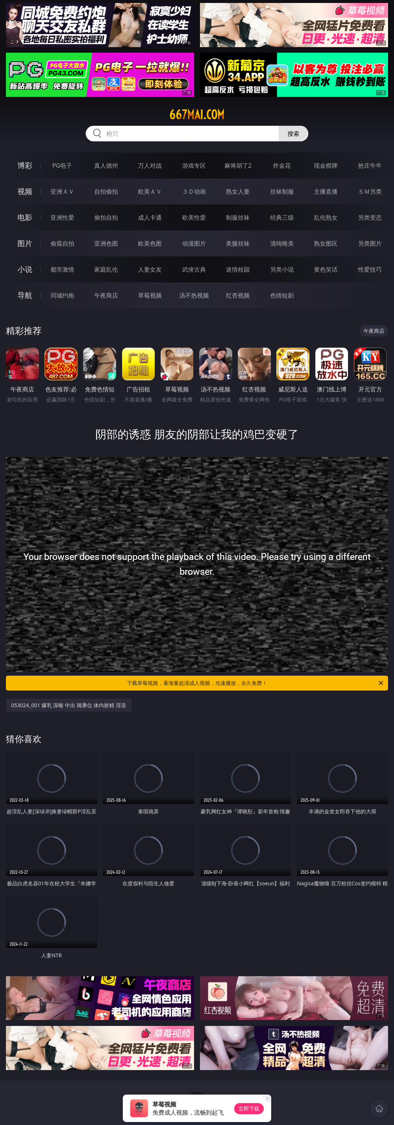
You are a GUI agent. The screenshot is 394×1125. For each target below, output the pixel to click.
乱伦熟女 (326, 217)
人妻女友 (150, 269)
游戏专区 (194, 165)
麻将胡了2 (238, 165)
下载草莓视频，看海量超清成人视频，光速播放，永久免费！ (255, 683)
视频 (24, 191)
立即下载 (249, 1108)
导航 (24, 295)
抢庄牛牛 (370, 165)
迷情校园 (238, 269)
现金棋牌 (326, 165)
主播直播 (326, 191)
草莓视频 (150, 295)
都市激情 (62, 269)
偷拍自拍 (106, 217)
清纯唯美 (282, 243)
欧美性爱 (194, 217)
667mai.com (196, 114)
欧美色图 (150, 243)
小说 (24, 269)
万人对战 (150, 165)
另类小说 (282, 269)
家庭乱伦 (106, 269)
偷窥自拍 (62, 243)
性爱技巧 (370, 269)
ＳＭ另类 (370, 191)
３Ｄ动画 (194, 191)
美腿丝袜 (238, 243)
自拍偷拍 (106, 191)
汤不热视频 (194, 295)
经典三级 (282, 217)
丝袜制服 (282, 191)
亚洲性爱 (62, 217)
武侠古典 (194, 269)
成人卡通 (150, 217)
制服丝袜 (238, 217)
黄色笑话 (326, 269)
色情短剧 (282, 295)
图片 (24, 243)
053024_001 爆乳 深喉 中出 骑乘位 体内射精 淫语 (68, 705)
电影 (24, 217)
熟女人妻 (238, 191)
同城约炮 (62, 295)
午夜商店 (106, 295)
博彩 (24, 165)
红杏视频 (238, 295)
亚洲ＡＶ (62, 191)
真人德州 (106, 165)
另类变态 (370, 217)
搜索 (293, 133)
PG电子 (62, 165)
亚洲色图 (106, 243)
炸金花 (282, 165)
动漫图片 (194, 243)
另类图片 (370, 243)
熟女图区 (326, 243)
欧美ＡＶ (150, 191)
